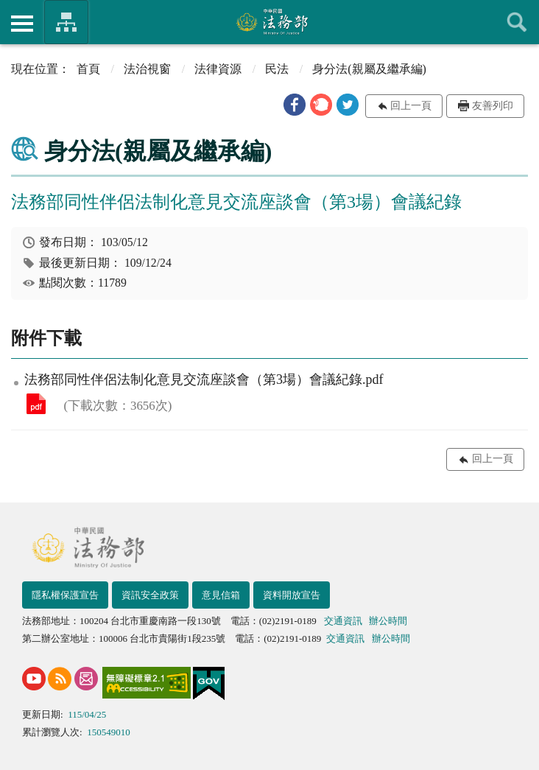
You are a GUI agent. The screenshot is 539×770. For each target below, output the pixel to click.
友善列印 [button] (492, 105)
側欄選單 (22, 23)
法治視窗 (147, 69)
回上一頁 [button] (410, 105)
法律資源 (218, 69)
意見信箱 (221, 595)
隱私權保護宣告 (65, 595)
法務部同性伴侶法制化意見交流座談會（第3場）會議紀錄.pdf (36, 403)
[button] (294, 105)
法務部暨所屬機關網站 (66, 22)
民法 (277, 69)
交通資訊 (343, 620)
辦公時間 (388, 620)
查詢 (517, 22)
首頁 (88, 69)
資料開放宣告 (291, 595)
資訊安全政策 (150, 595)
